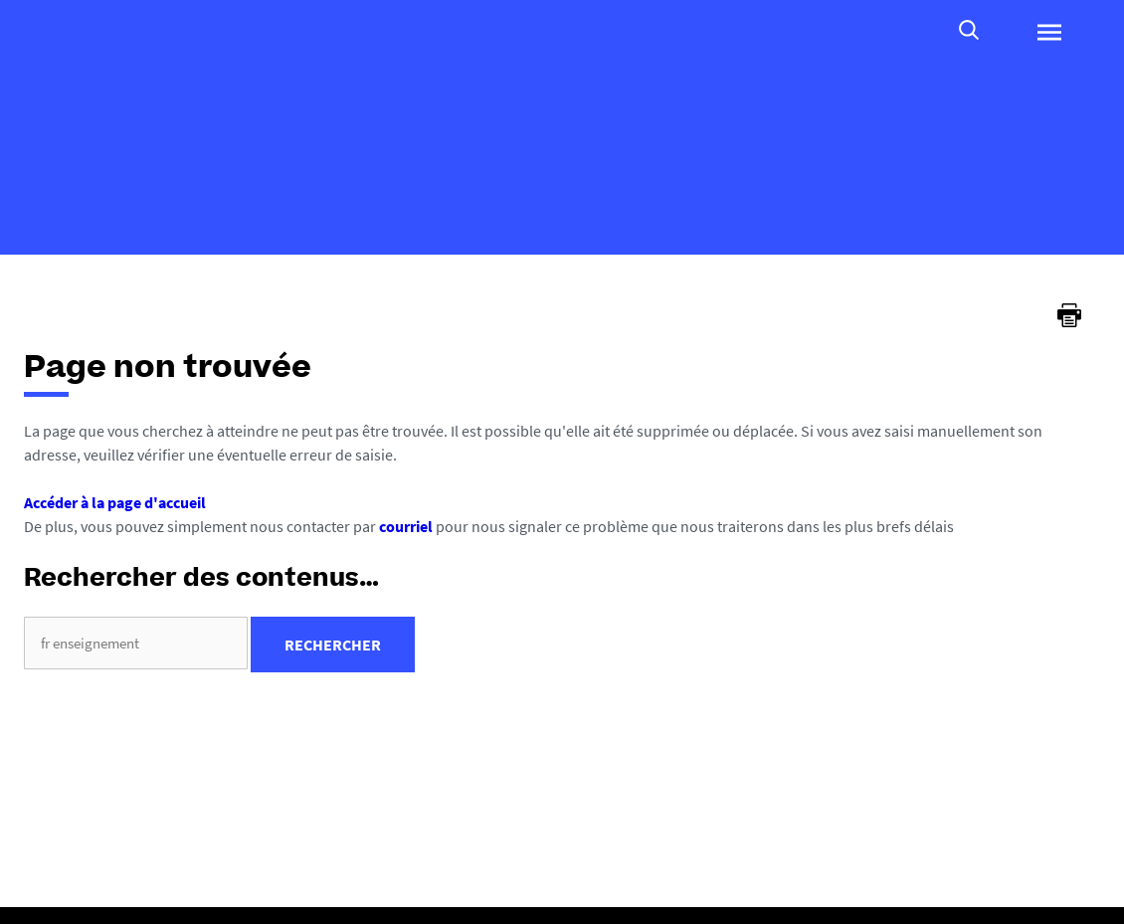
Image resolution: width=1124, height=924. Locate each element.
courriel (406, 526)
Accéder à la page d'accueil (115, 502)
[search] (136, 643)
